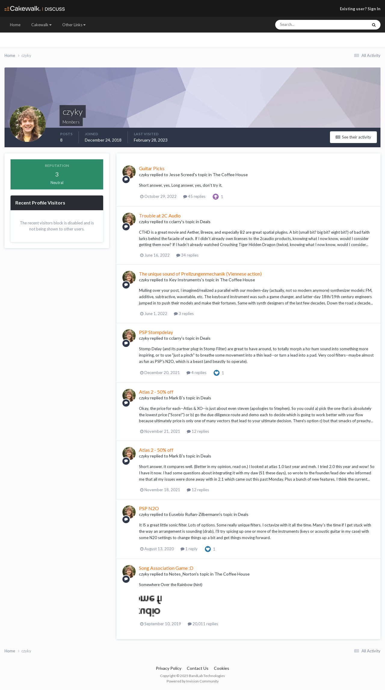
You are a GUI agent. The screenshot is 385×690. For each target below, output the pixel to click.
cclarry (175, 221)
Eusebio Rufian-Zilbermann (194, 514)
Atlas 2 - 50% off (156, 392)
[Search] (303, 25)
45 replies (194, 196)
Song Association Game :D (166, 568)
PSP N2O (149, 508)
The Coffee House (230, 174)
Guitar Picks (152, 168)
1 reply (189, 548)
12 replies (198, 431)
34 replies (187, 255)
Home (15, 24)
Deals (205, 221)
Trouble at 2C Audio (160, 215)
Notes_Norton (182, 573)
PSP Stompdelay (156, 332)
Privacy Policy (168, 668)
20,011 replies (203, 623)
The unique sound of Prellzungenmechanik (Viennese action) (200, 273)
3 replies (184, 313)
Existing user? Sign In (360, 8)
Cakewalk (41, 24)
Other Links (73, 24)
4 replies (196, 372)
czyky (144, 174)
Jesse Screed (181, 174)
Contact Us (197, 668)
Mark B (175, 397)
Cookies (221, 668)
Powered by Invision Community (193, 681)
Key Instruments (185, 279)
